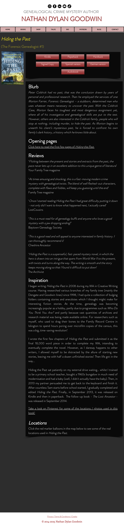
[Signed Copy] (47, 64)
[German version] (98, 64)
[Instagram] (49, 6)
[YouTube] (64, 6)
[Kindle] (47, 56)
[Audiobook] (72, 71)
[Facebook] (54, 6)
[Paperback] (72, 56)
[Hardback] (97, 56)
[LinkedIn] (59, 6)
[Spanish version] (72, 64)
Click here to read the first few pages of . (61, 147)
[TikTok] (69, 6)
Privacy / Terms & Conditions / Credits (62, 516)
